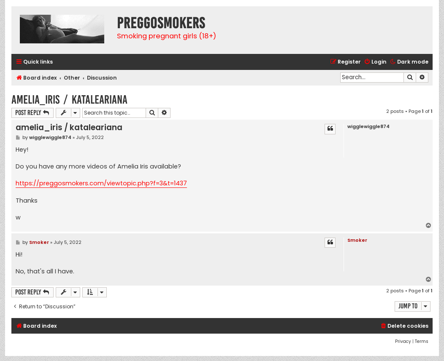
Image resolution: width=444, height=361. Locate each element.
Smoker (357, 240)
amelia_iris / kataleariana (69, 99)
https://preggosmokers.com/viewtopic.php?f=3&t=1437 (101, 183)
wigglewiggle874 (368, 126)
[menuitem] (375, 62)
